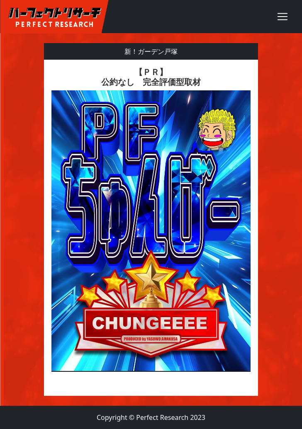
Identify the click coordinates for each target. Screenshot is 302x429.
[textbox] (151, 228)
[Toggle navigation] (282, 16)
